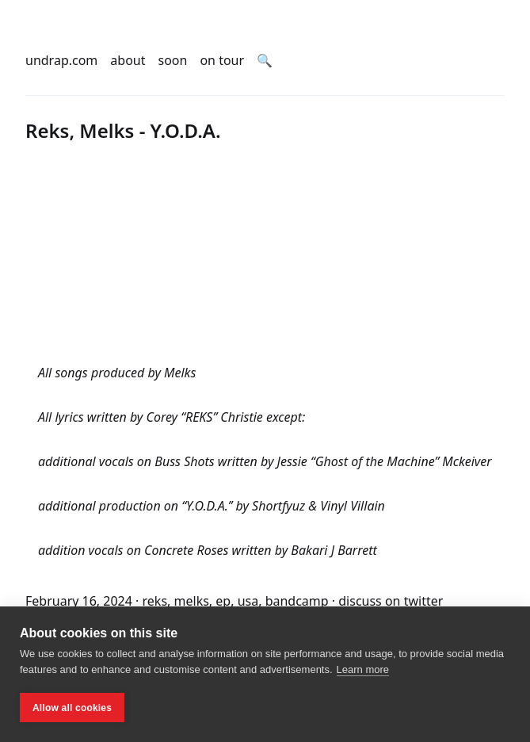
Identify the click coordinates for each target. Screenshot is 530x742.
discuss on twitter (390, 601)
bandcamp (297, 601)
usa (248, 601)
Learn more (363, 669)
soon (173, 60)
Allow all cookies (72, 707)
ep (223, 601)
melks (191, 601)
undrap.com (61, 60)
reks (155, 601)
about (127, 60)
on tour (222, 60)
